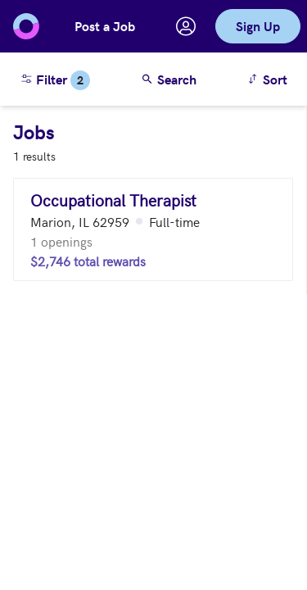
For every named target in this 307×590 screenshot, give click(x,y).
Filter (55, 80)
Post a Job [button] (104, 25)
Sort (270, 78)
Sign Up (258, 25)
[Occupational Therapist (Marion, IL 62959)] (153, 229)
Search (168, 79)
